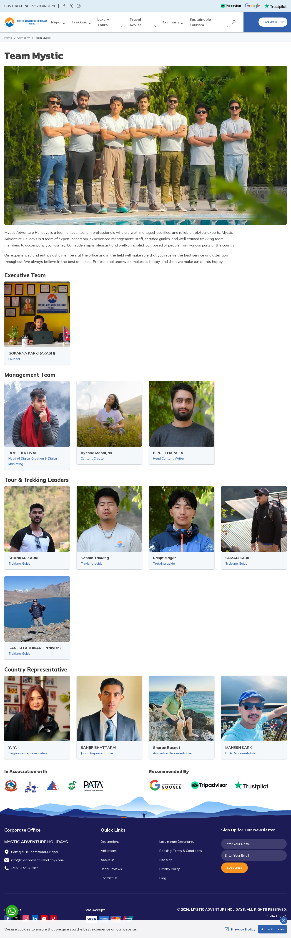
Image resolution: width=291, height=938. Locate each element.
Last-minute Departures (176, 842)
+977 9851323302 (24, 868)
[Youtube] (44, 918)
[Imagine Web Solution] (284, 916)
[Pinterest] (53, 918)
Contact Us (109, 878)
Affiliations (109, 851)
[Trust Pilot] (275, 6)
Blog (162, 878)
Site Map (165, 860)
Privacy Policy (169, 869)
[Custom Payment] (113, 919)
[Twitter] (71, 6)
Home (8, 37)
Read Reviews (111, 869)
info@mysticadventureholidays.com (37, 860)
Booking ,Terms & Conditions (180, 851)
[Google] (252, 6)
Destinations (110, 842)
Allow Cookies (272, 929)
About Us (108, 860)
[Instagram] (78, 6)
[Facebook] (64, 6)
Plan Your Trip (273, 22)
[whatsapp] (12, 911)
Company (23, 37)
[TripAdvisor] (231, 6)
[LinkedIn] (35, 918)
